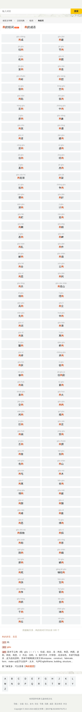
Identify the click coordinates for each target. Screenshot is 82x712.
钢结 (61, 571)
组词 (31, 21)
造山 (61, 285)
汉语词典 (21, 21)
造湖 (21, 176)
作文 (65, 704)
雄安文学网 (7, 21)
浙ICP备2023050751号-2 (56, 709)
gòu (9, 647)
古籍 (22, 704)
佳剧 (61, 373)
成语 (51, 704)
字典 (41, 704)
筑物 (21, 531)
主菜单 (80, 4)
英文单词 (58, 704)
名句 (31, 704)
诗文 (36, 704)
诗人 (27, 704)
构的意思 (30, 666)
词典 (46, 704)
